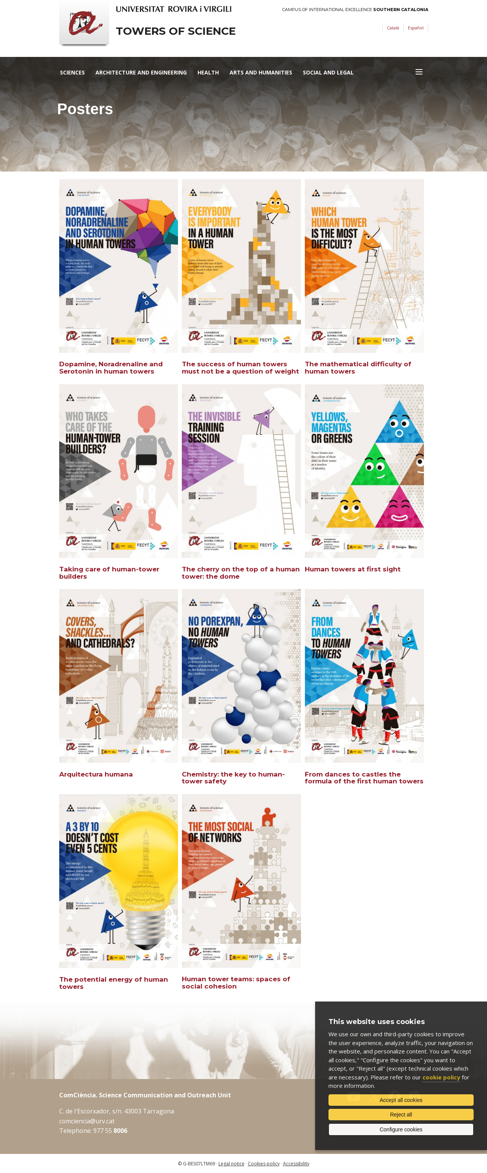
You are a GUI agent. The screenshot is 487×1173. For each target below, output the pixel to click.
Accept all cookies (401, 1100)
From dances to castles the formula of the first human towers (364, 777)
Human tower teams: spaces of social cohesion (236, 982)
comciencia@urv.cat (87, 1121)
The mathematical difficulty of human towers (358, 367)
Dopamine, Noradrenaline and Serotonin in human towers (111, 367)
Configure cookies (401, 1129)
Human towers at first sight (353, 569)
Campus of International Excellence (355, 10)
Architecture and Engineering (141, 72)
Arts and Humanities (261, 72)
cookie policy (441, 1077)
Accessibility (296, 1163)
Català (393, 28)
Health (208, 72)
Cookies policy (264, 1163)
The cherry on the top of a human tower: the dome (241, 572)
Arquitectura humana (96, 774)
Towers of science (176, 31)
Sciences (72, 72)
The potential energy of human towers (113, 983)
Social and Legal (328, 72)
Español (416, 28)
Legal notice (231, 1163)
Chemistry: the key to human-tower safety (233, 777)
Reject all (401, 1115)
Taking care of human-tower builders (109, 572)
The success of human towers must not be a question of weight (240, 367)
